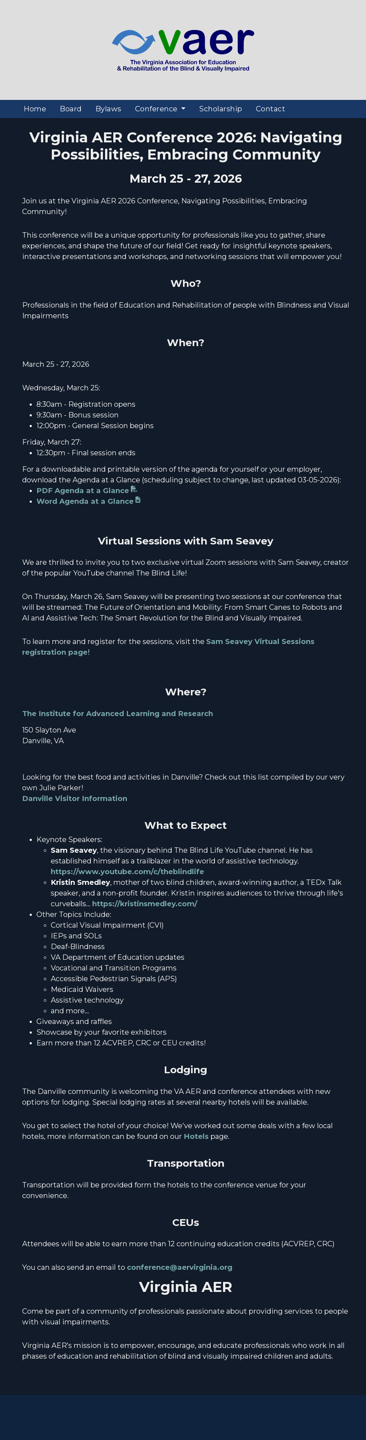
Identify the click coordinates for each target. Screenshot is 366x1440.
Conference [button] (157, 109)
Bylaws (108, 109)
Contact (271, 109)
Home (35, 109)
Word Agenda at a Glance (85, 501)
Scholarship (220, 109)
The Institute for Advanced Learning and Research (117, 713)
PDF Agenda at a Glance (82, 490)
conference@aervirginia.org (179, 1267)
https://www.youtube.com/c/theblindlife (127, 871)
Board (71, 109)
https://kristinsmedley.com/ (144, 903)
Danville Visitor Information (74, 798)
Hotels (196, 1136)
